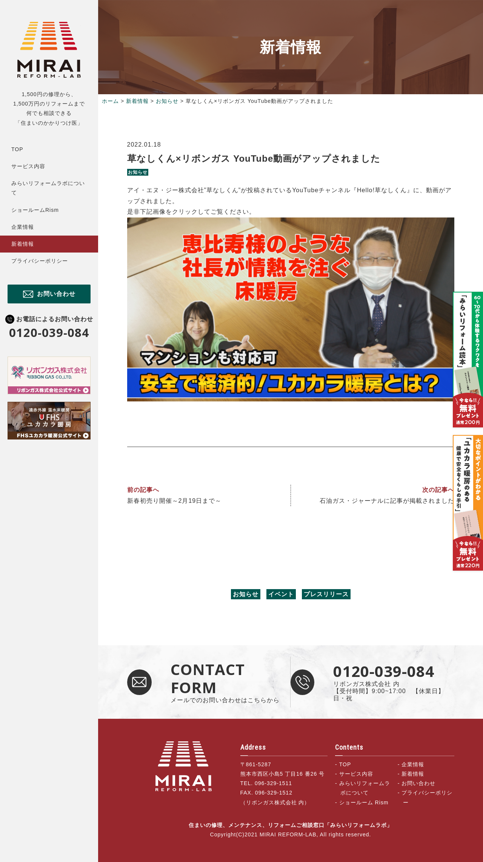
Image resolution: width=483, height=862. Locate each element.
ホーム (110, 101)
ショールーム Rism (364, 802)
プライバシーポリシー (39, 261)
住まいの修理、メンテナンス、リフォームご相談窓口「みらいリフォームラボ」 (49, 49)
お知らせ (167, 101)
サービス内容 (28, 166)
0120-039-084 (49, 332)
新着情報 (22, 244)
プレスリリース (326, 594)
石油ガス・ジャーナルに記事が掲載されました (387, 501)
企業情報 (22, 227)
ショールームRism (35, 210)
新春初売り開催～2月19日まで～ (174, 501)
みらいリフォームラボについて (48, 188)
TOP (17, 149)
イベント (281, 594)
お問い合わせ (56, 294)
